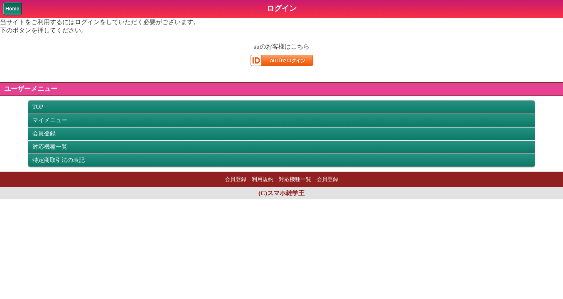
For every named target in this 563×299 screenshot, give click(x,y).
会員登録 (44, 133)
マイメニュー (49, 120)
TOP (37, 107)
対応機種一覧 (49, 147)
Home (12, 9)
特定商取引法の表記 (58, 160)
